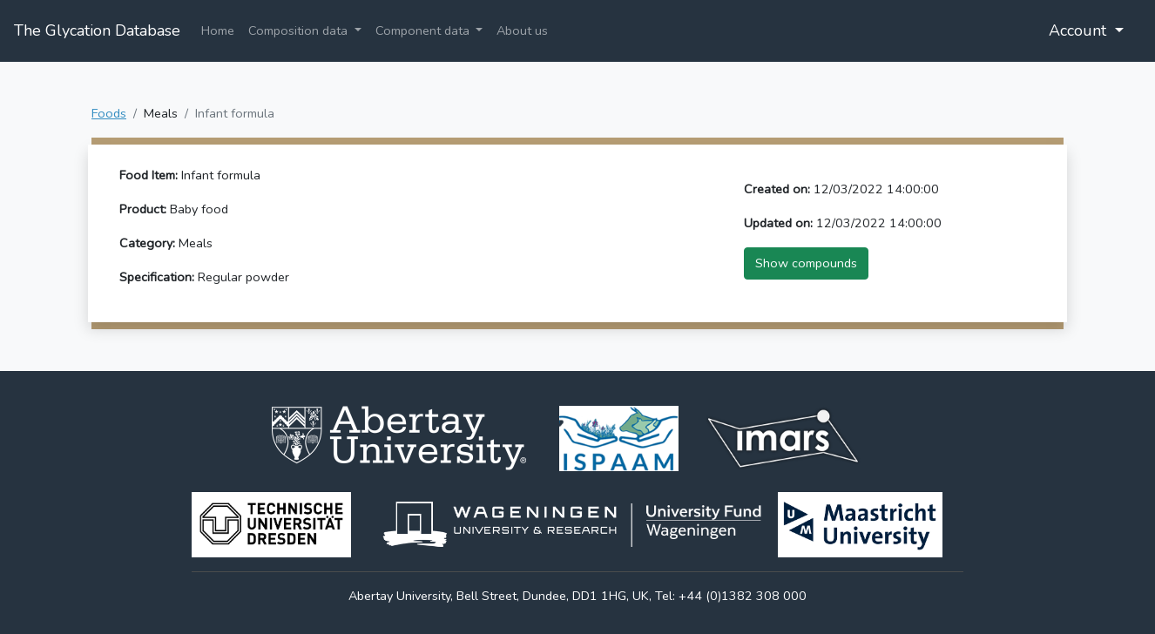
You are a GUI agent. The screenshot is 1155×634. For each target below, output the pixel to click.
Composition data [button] (299, 30)
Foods (108, 113)
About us (522, 30)
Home (217, 30)
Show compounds (806, 263)
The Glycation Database (97, 30)
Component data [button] (424, 30)
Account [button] (1080, 30)
